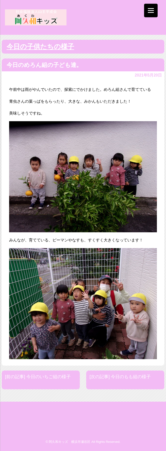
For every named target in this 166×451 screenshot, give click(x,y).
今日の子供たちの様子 (40, 46)
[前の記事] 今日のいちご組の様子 (38, 376)
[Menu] (151, 10)
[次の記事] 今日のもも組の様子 (120, 376)
